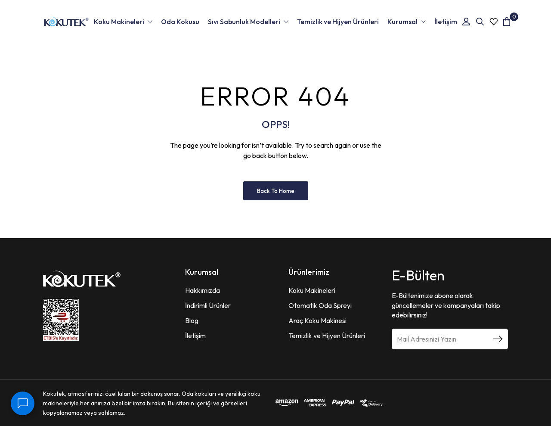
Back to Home (275, 190)
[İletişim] (22, 403)
